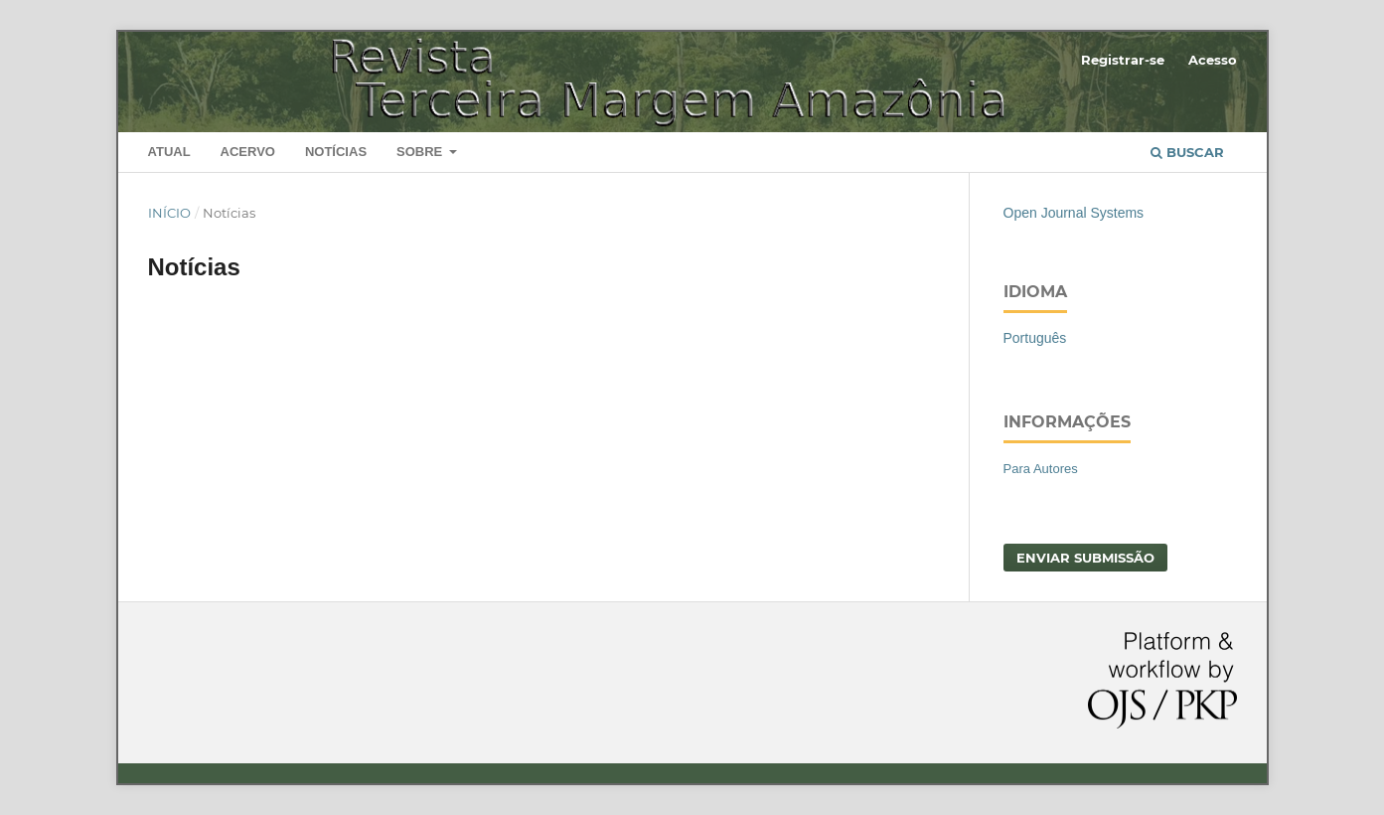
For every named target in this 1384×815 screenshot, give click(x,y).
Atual (169, 151)
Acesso (1212, 60)
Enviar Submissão (1085, 558)
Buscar (1187, 152)
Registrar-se (1122, 60)
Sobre (421, 151)
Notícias (336, 151)
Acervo (248, 151)
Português (1035, 338)
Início (169, 213)
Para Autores (1040, 468)
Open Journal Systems (1074, 213)
